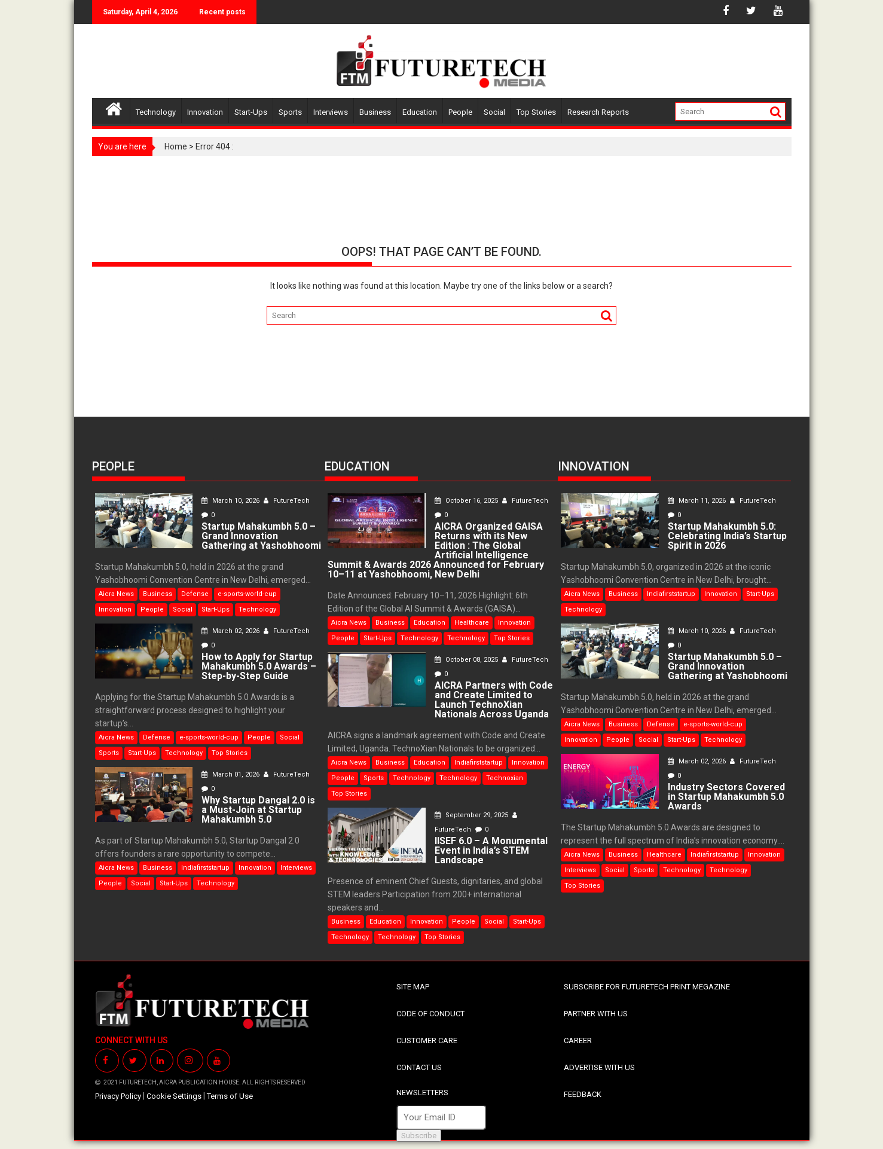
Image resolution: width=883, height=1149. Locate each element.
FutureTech (287, 501)
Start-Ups (250, 112)
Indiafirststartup (205, 868)
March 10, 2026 (231, 501)
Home (175, 146)
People (460, 112)
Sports (290, 112)
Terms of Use (230, 1096)
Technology (156, 112)
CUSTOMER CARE (426, 1040)
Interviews (330, 112)
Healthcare (471, 623)
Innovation (205, 112)
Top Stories (536, 112)
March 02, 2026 (231, 631)
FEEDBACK (582, 1094)
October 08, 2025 (467, 660)
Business (375, 112)
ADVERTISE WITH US (599, 1067)
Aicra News (116, 594)
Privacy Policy (118, 1096)
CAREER (578, 1040)
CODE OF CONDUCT (430, 1013)
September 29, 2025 (472, 815)
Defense (195, 594)
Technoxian (504, 778)
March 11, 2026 (698, 501)
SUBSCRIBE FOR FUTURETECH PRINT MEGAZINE (647, 986)
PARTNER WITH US (596, 1013)
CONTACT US (419, 1067)
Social (494, 112)
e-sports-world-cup (247, 594)
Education (419, 112)
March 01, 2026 (231, 774)
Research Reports (598, 112)
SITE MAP (412, 986)
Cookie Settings (173, 1096)
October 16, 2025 (467, 501)
